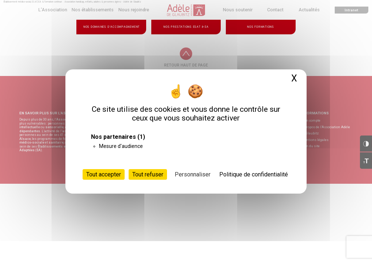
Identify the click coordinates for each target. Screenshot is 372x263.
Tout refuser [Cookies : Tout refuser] (147, 174)
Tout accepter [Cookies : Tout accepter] (103, 174)
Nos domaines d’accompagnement (111, 26)
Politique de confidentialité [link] (253, 174)
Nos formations (260, 26)
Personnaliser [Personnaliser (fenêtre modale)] (192, 174)
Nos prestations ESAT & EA (185, 26)
